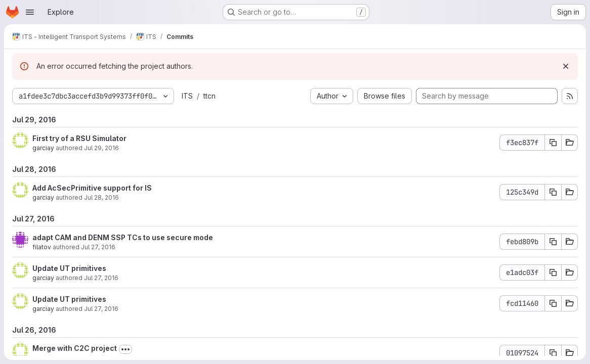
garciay (43, 148)
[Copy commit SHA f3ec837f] (553, 142)
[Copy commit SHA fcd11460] (553, 303)
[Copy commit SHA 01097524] (553, 353)
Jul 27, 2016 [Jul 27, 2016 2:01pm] (101, 278)
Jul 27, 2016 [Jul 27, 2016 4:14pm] (98, 247)
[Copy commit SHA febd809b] (553, 242)
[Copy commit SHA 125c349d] (553, 192)
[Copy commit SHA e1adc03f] (553, 272)
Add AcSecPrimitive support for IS (92, 188)
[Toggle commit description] (125, 349)
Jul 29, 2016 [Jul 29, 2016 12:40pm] (101, 148)
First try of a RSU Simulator (79, 138)
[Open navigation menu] (30, 12)
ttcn (209, 96)
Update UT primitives (69, 268)
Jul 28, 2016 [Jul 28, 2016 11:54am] (101, 197)
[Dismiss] (566, 66)
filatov (41, 247)
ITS (187, 96)
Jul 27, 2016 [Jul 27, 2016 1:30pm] (101, 308)
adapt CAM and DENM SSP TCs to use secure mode (122, 237)
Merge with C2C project (74, 348)
